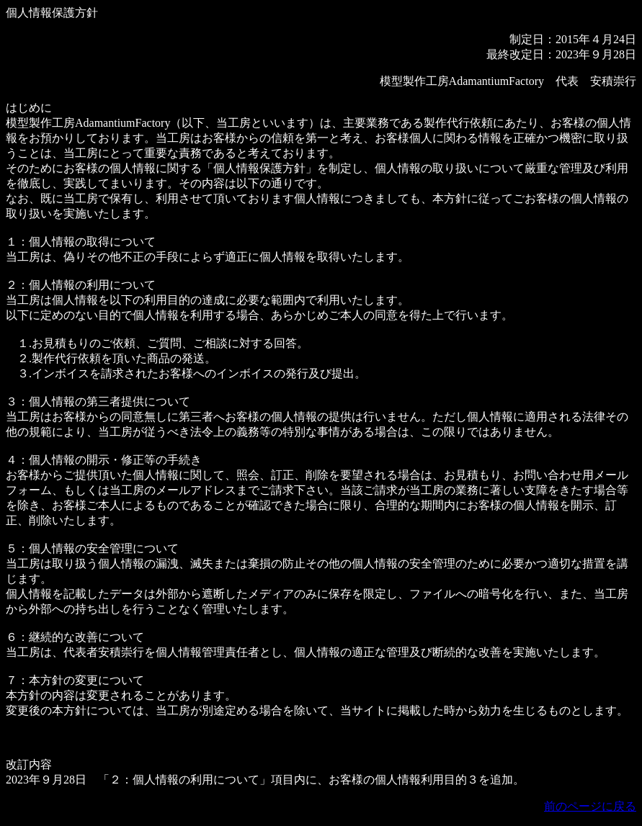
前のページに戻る (590, 806)
